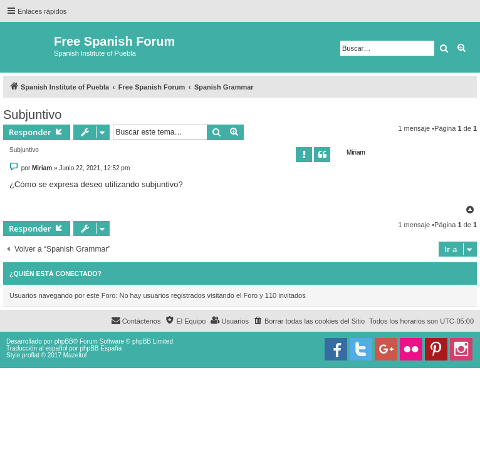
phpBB (64, 341)
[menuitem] (309, 321)
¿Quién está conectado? (55, 273)
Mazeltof (75, 355)
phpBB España (101, 348)
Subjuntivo (32, 114)
